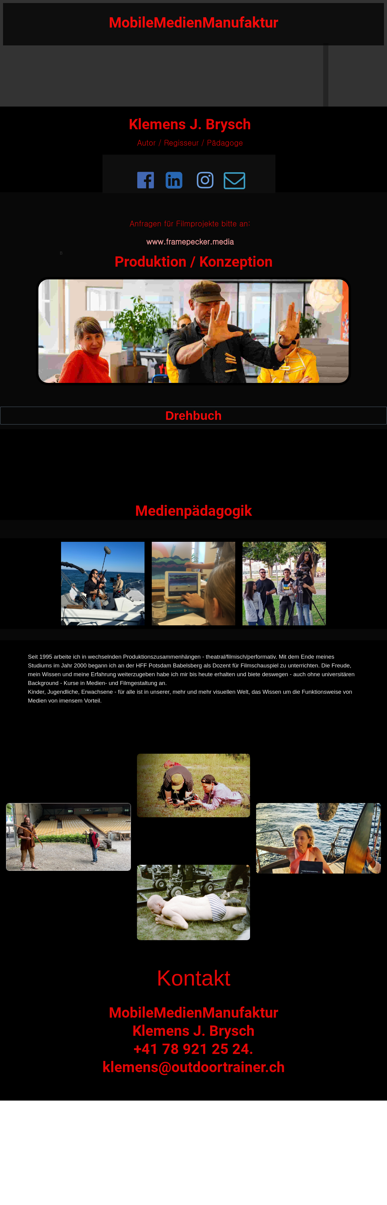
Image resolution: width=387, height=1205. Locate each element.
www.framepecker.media (190, 241)
